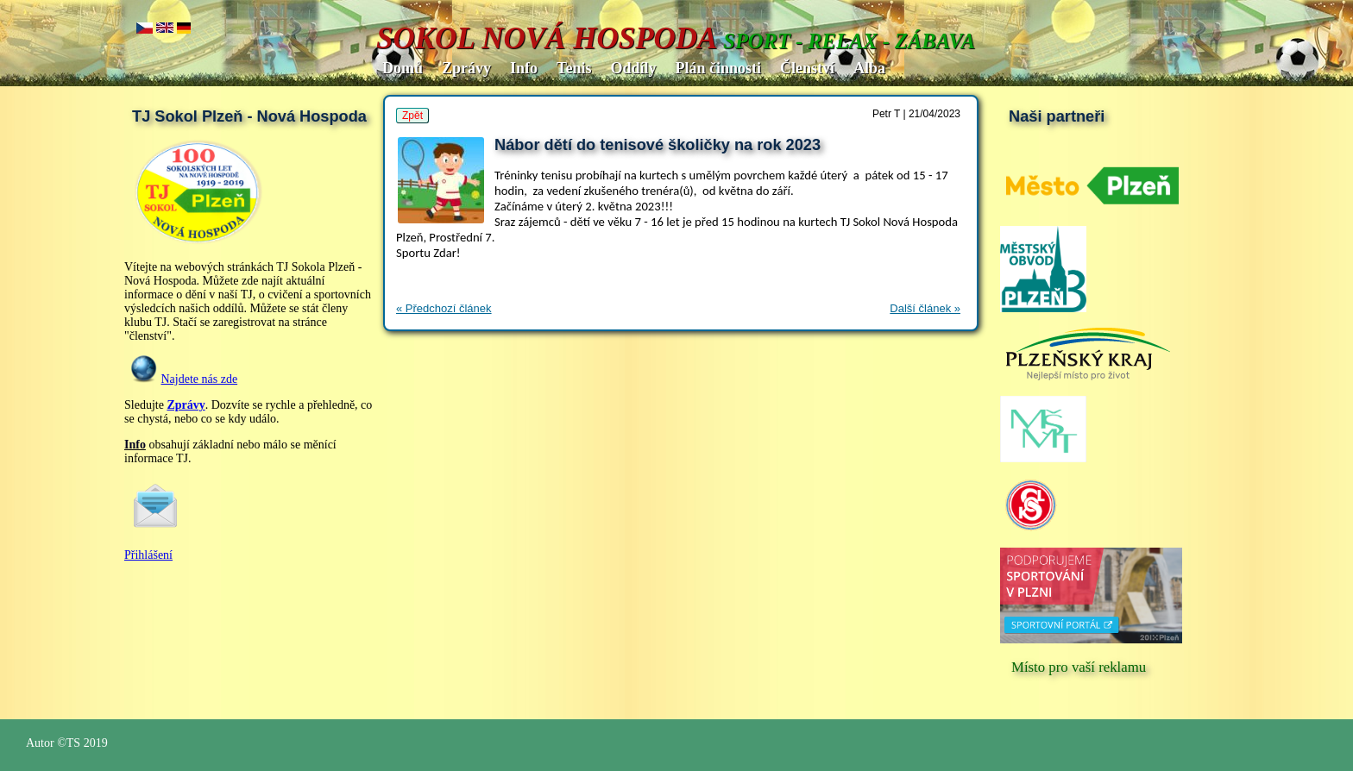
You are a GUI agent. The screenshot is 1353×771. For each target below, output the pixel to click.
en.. (164, 28)
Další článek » (925, 308)
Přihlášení (148, 554)
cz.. (144, 28)
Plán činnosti (718, 68)
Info (524, 68)
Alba (869, 68)
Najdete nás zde (199, 379)
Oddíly (633, 68)
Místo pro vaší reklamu (1078, 667)
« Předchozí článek (444, 308)
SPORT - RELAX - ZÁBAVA (849, 41)
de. (184, 28)
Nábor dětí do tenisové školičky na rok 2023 (657, 145)
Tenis (574, 68)
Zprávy (466, 68)
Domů (402, 68)
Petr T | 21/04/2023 (916, 114)
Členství (807, 68)
